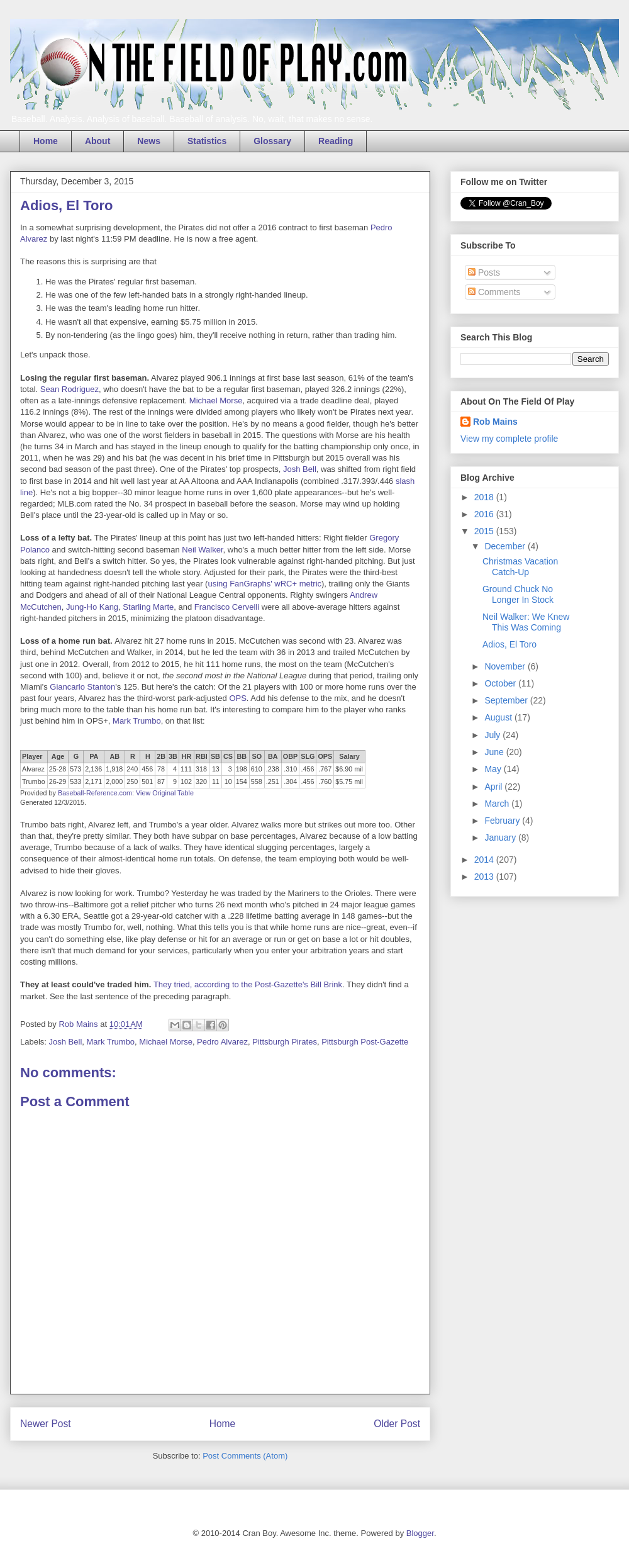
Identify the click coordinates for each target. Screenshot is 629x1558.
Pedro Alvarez (222, 1041)
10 (228, 781)
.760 (324, 781)
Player (32, 756)
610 (256, 769)
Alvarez (33, 769)
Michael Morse (216, 400)
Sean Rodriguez (69, 389)
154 (241, 781)
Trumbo (33, 781)
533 (75, 781)
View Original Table (165, 793)
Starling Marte (148, 607)
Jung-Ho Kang (92, 607)
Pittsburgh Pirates (284, 1041)
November (505, 666)
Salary (349, 756)
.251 (272, 781)
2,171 (93, 781)
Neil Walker (202, 549)
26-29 (58, 781)
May (493, 769)
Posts (484, 272)
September (507, 700)
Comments (494, 292)
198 (241, 769)
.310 (290, 769)
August (499, 717)
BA (273, 756)
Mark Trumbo (137, 721)
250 (132, 781)
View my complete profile (509, 439)
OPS (237, 698)
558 (256, 781)
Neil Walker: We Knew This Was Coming (525, 622)
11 (216, 781)
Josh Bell (299, 469)
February (503, 820)
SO (257, 756)
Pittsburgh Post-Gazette (364, 1041)
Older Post (397, 1423)
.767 (324, 769)
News (148, 141)
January (501, 837)
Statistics (206, 141)
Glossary (272, 141)
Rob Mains (495, 422)
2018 (485, 497)
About (97, 141)
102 (186, 781)
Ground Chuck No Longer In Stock (518, 594)
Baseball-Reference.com (95, 793)
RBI (202, 756)
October (501, 683)
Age (58, 756)
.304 (290, 781)
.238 (272, 769)
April (494, 787)
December (505, 546)
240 (132, 769)
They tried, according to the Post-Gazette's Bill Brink (247, 984)
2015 (485, 531)
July (493, 735)
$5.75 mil (349, 781)
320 (201, 781)
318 (201, 769)
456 (147, 769)
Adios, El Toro (509, 644)
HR (187, 756)
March (497, 804)
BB (242, 756)
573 (75, 769)
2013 (485, 876)
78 (161, 769)
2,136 (93, 769)
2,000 (114, 781)
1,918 (114, 769)
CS (228, 756)
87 (161, 781)
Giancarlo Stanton (82, 687)
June (495, 752)
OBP (290, 756)
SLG (307, 756)
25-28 (58, 769)
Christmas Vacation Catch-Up (520, 566)
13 (216, 769)
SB (215, 756)
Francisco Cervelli (226, 607)
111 (186, 769)
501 (147, 781)
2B (161, 756)
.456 (307, 769)
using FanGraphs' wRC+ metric (264, 583)
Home (45, 141)
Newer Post (45, 1423)
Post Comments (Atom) (245, 1455)
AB (115, 756)
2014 (485, 860)
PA (93, 756)
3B (173, 756)
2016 (485, 514)
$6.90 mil (349, 769)
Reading (335, 141)
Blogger (420, 1533)
